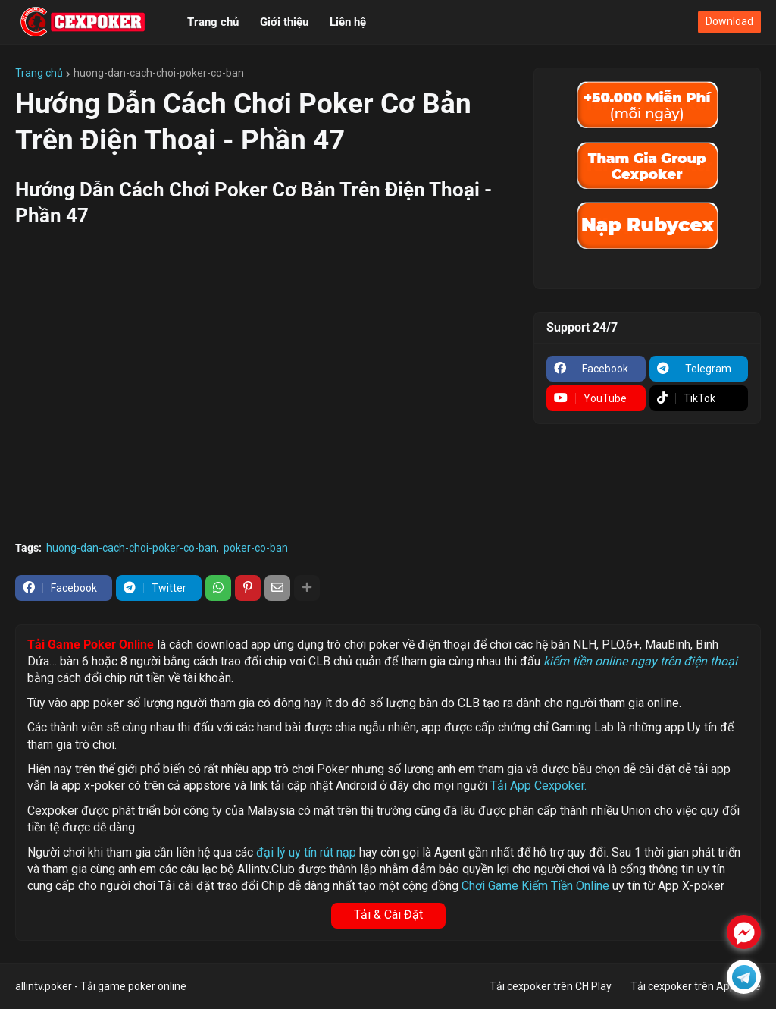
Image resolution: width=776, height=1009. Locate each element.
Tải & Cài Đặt (388, 914)
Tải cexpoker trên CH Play (551, 986)
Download (729, 21)
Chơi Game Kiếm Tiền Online (535, 886)
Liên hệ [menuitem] (348, 22)
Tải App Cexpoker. (538, 785)
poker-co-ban (256, 548)
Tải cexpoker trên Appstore (695, 986)
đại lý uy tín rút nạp (306, 852)
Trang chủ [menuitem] (213, 22)
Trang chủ (39, 73)
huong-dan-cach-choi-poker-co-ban (159, 73)
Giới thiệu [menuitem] (284, 22)
